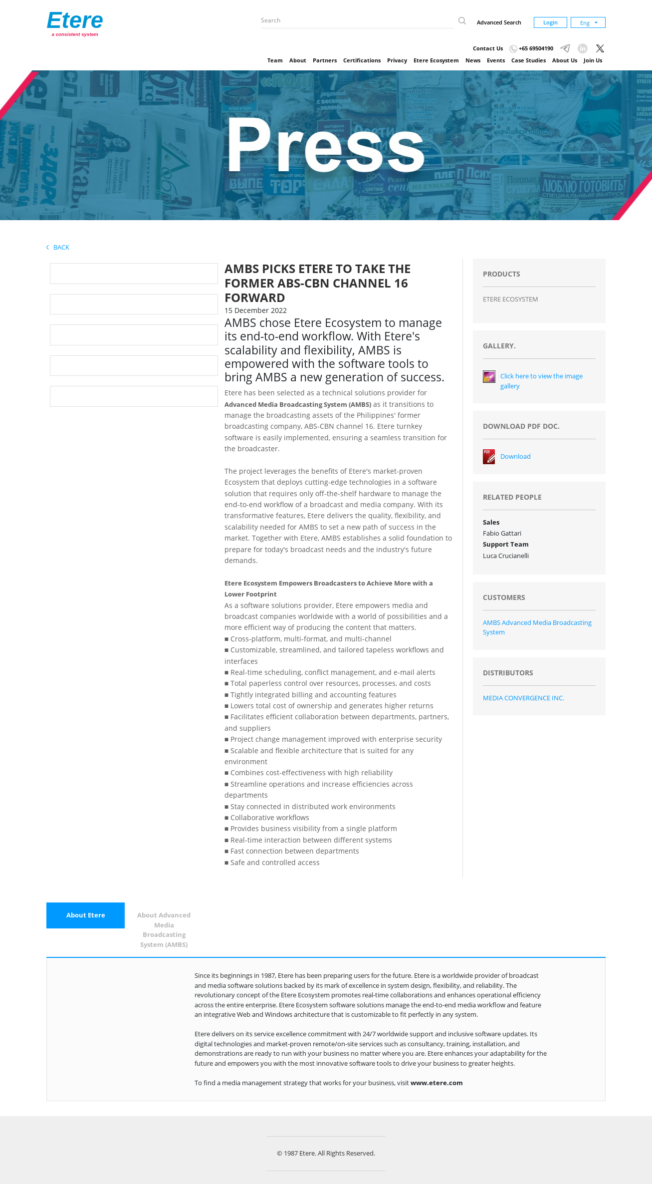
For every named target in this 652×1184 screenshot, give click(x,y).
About (297, 60)
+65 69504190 (531, 48)
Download (515, 456)
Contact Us (488, 48)
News (472, 60)
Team (275, 60)
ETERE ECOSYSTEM (510, 299)
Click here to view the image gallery (541, 380)
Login (550, 22)
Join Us (593, 60)
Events (496, 60)
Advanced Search (499, 22)
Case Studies (528, 60)
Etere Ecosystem (436, 60)
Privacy (397, 60)
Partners (325, 60)
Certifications (362, 60)
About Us (564, 60)
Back (57, 247)
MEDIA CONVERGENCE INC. (523, 697)
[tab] (85, 915)
